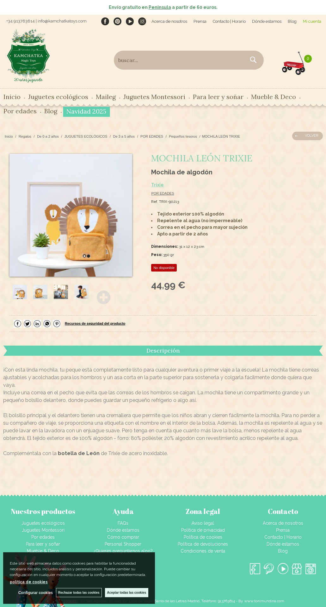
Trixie (157, 184)
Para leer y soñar (218, 97)
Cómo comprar (123, 537)
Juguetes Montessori (154, 97)
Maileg (106, 97)
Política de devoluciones (203, 544)
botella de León (79, 453)
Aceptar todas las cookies (126, 592)
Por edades (20, 111)
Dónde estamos (266, 21)
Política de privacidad (203, 530)
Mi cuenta (312, 21)
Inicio (12, 97)
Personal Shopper (123, 544)
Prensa (200, 21)
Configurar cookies (35, 593)
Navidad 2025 (86, 111)
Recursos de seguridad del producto (95, 323)
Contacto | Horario (229, 21)
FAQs (123, 523)
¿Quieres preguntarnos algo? (123, 551)
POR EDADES (162, 193)
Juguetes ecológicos (58, 97)
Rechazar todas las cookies (79, 592)
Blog (292, 21)
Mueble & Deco (273, 97)
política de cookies (29, 582)
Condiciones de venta (203, 551)
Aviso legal (203, 523)
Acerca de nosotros (169, 21)
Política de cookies (203, 537)
